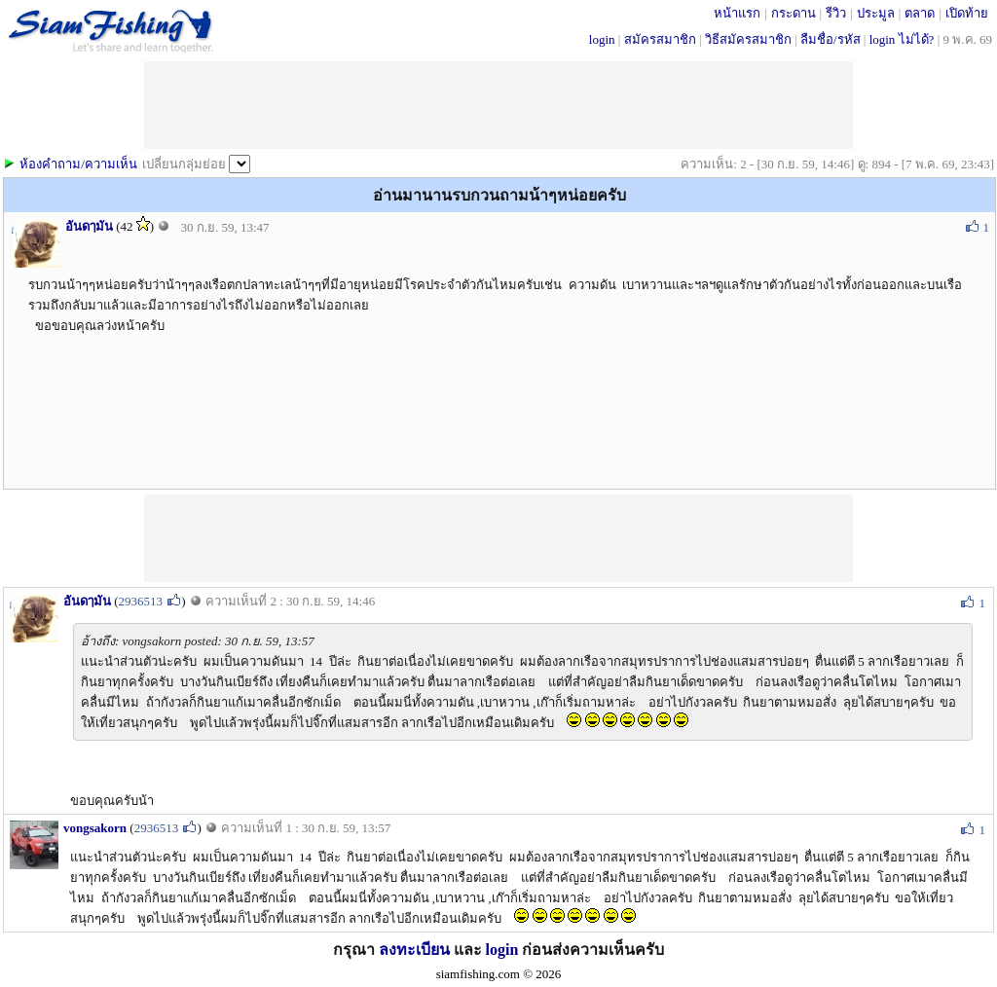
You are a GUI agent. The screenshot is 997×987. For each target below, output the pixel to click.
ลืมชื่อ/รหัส (830, 39)
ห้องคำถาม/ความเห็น (78, 164)
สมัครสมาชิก (660, 39)
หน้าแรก (737, 13)
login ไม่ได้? (902, 39)
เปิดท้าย (966, 13)
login (602, 39)
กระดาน (793, 13)
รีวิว (836, 13)
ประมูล (876, 13)
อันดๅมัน (89, 226)
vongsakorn (95, 828)
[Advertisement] (498, 538)
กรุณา (356, 949)
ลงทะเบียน (414, 949)
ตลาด (920, 13)
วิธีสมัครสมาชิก (748, 39)
